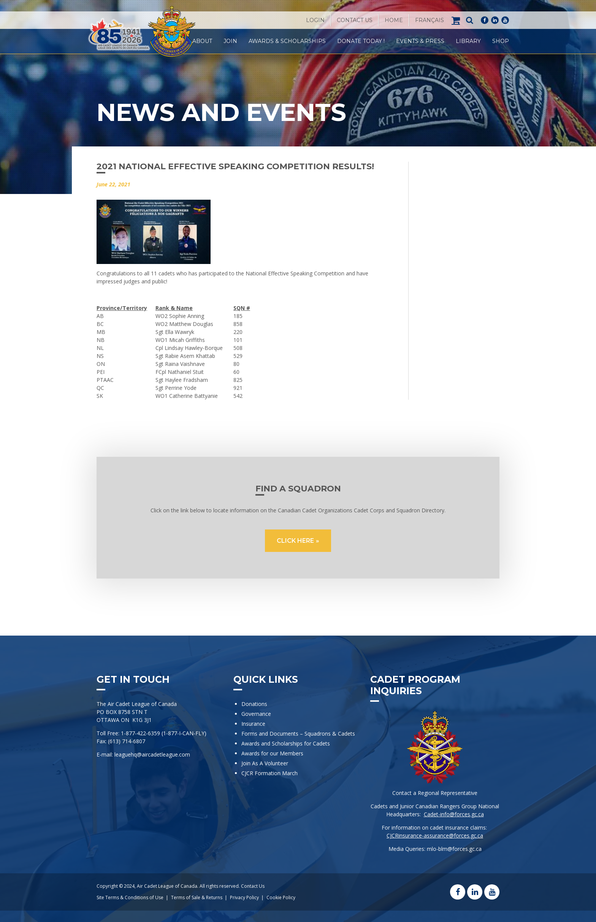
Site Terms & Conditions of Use (130, 897)
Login (315, 20)
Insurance (253, 723)
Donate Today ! (361, 41)
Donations (254, 703)
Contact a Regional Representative (434, 792)
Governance (256, 713)
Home (394, 20)
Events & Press (420, 41)
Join (230, 41)
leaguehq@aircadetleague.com (152, 754)
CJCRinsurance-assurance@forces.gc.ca (435, 835)
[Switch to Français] (429, 20)
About (202, 41)
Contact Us (354, 20)
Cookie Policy (280, 897)
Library (468, 41)
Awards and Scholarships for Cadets (285, 743)
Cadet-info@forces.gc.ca (454, 814)
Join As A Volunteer (264, 763)
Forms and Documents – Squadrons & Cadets (299, 733)
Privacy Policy (244, 897)
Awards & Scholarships (287, 41)
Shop (500, 41)
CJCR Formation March (269, 773)
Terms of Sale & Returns (196, 897)
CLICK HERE (295, 540)
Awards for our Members (272, 753)
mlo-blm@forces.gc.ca (454, 848)
